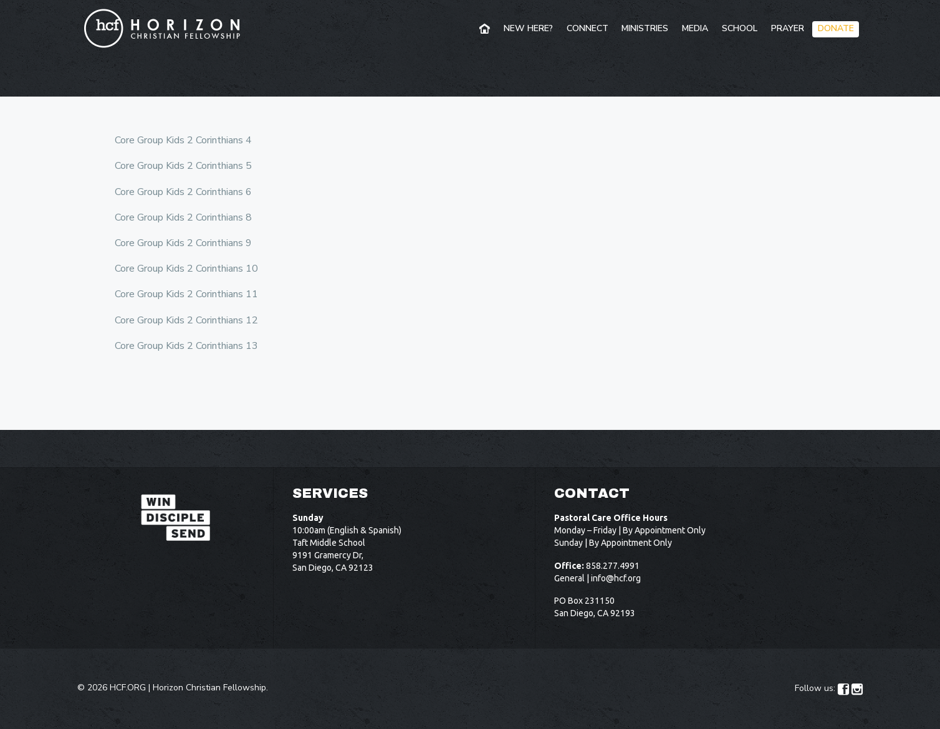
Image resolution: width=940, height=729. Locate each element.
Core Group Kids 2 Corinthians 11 (186, 294)
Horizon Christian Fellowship (209, 687)
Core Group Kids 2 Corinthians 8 (183, 217)
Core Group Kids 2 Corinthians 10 (186, 268)
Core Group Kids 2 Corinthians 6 (183, 192)
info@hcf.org (616, 578)
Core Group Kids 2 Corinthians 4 (183, 140)
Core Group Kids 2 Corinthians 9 (183, 243)
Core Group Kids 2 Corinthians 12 (186, 320)
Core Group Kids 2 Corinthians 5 (183, 166)
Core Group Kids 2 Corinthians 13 (186, 346)
